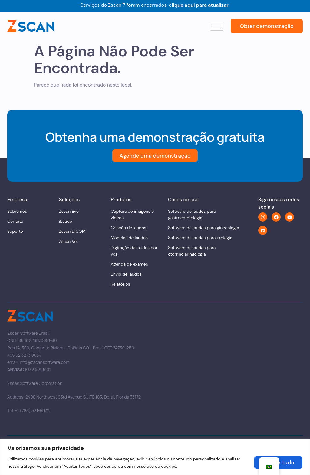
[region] (155, 457)
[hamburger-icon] (216, 26)
